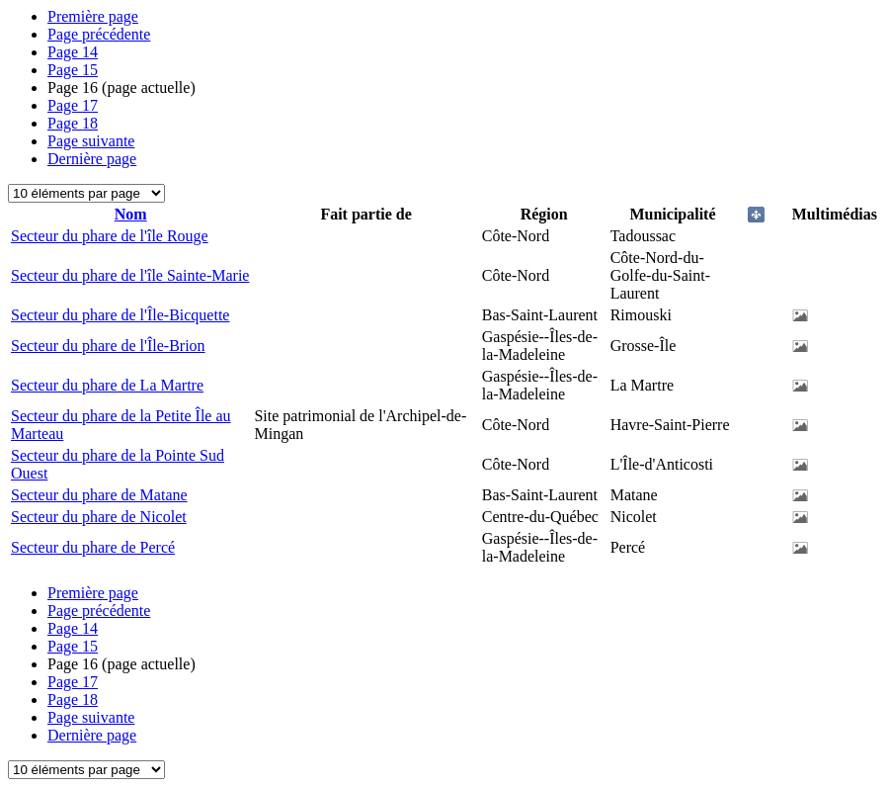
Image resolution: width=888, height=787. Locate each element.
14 (72, 52)
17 (72, 105)
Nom (131, 214)
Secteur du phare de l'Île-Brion (108, 345)
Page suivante (90, 140)
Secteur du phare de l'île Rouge (109, 235)
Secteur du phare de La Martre (107, 385)
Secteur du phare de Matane (99, 494)
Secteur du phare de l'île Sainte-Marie (130, 275)
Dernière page (91, 158)
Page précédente (98, 34)
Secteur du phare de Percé (93, 547)
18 (72, 123)
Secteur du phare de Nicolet (99, 516)
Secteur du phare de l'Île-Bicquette (120, 314)
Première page (92, 16)
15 (72, 69)
